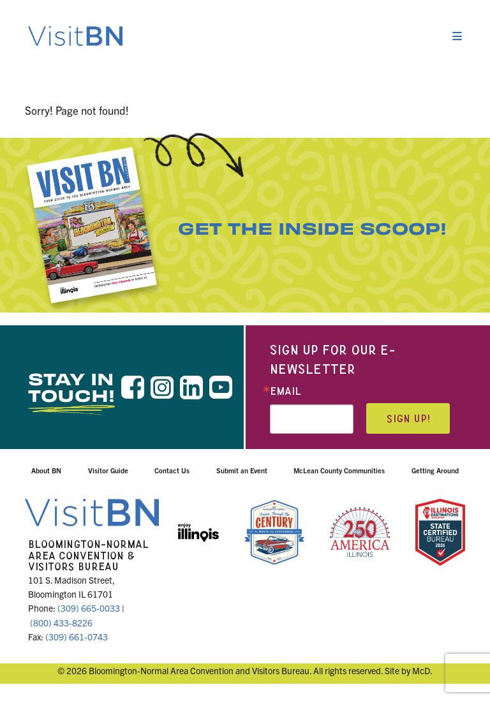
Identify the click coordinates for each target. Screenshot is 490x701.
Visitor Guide (108, 470)
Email (285, 391)
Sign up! (408, 419)
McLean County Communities (339, 470)
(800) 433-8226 (61, 622)
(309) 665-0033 (88, 608)
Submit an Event (241, 470)
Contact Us (171, 470)
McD (421, 670)
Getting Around (435, 470)
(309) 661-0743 (76, 636)
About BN (46, 470)
